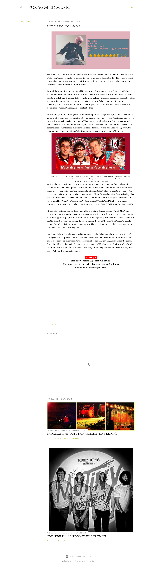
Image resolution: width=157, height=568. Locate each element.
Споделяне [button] (25, 22)
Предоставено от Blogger (78, 556)
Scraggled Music (49, 7)
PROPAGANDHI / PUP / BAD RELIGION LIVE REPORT (82, 433)
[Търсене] (132, 7)
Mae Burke (92, 561)
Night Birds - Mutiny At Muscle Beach (76, 536)
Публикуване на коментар (68, 438)
